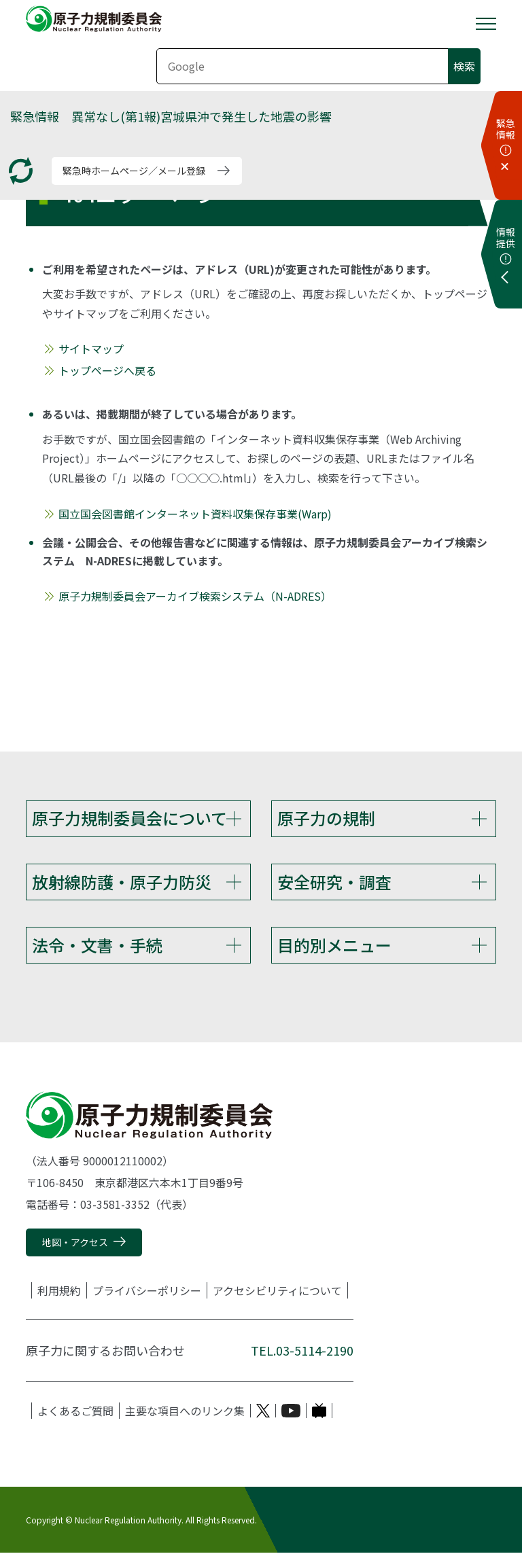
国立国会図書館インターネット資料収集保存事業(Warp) (195, 514)
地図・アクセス (75, 1243)
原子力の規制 (326, 818)
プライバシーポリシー (146, 1292)
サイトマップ (91, 348)
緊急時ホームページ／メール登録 (134, 170)
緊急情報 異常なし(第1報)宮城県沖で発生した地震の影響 (171, 116)
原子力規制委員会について (129, 818)
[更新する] (21, 171)
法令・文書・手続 (97, 945)
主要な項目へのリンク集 (185, 1412)
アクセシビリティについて (277, 1292)
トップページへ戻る (107, 370)
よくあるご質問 (75, 1412)
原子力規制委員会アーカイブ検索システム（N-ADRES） (195, 596)
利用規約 (59, 1292)
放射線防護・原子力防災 (121, 882)
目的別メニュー (334, 945)
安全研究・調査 (334, 882)
